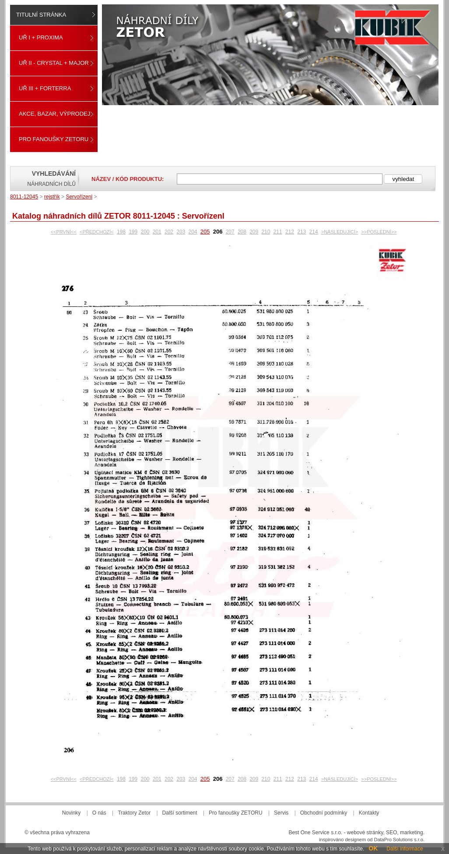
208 (242, 232)
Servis (281, 813)
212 (289, 232)
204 (193, 232)
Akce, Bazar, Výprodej (54, 113)
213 (301, 232)
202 (169, 232)
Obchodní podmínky (323, 813)
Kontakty (369, 813)
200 (144, 232)
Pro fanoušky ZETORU (53, 139)
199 (133, 232)
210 (265, 232)
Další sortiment (179, 813)
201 (157, 232)
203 (180, 232)
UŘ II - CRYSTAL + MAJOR (54, 63)
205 (205, 231)
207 (230, 232)
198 (121, 232)
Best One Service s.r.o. (315, 832)
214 (313, 232)
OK (373, 848)
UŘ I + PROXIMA (41, 37)
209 (253, 232)
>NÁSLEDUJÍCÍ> (339, 231)
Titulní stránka (41, 14)
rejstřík (52, 197)
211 (278, 232)
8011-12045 (24, 197)
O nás (99, 813)
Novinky (71, 813)
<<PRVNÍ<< (64, 231)
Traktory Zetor (134, 813)
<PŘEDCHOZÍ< (97, 231)
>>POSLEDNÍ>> (378, 231)
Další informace (404, 849)
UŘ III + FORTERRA (45, 88)
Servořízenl (79, 197)
